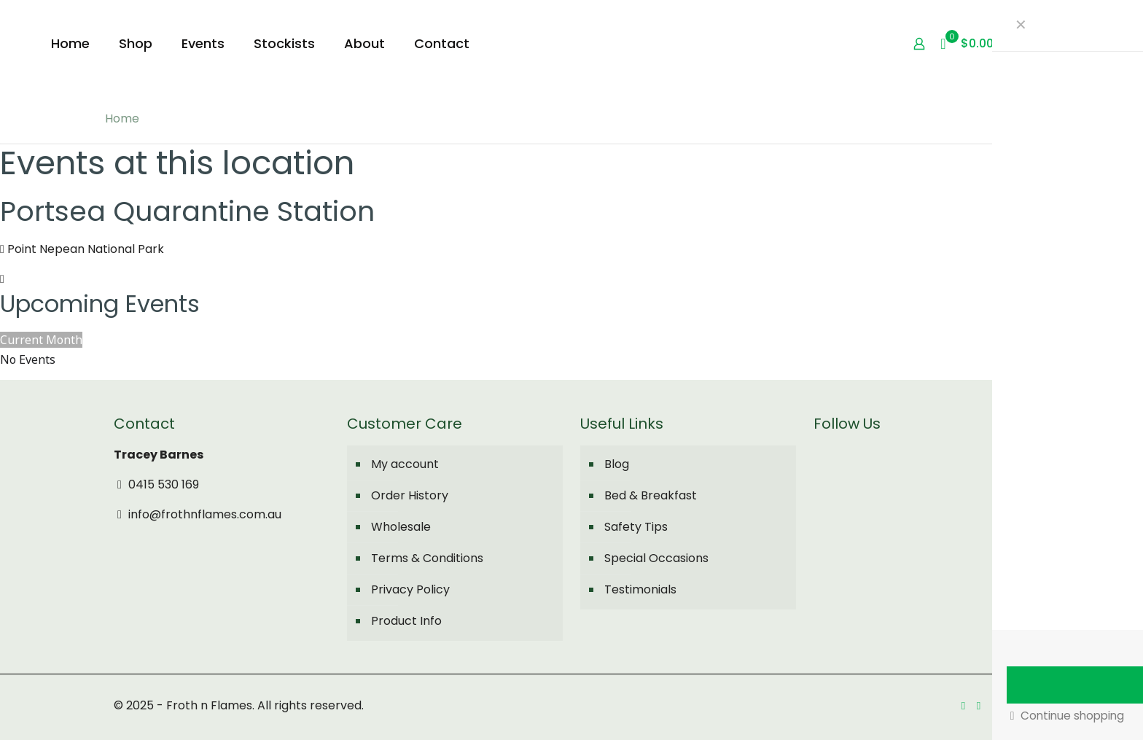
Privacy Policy (410, 589)
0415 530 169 (156, 484)
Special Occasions (656, 558)
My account (405, 464)
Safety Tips (636, 526)
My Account (1079, 43)
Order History (409, 495)
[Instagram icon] (978, 705)
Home (122, 118)
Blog (616, 464)
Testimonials (640, 589)
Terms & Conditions (427, 558)
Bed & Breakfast (650, 495)
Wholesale (401, 526)
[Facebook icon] (963, 705)
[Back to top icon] (1014, 705)
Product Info (406, 620)
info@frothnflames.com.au (197, 514)
